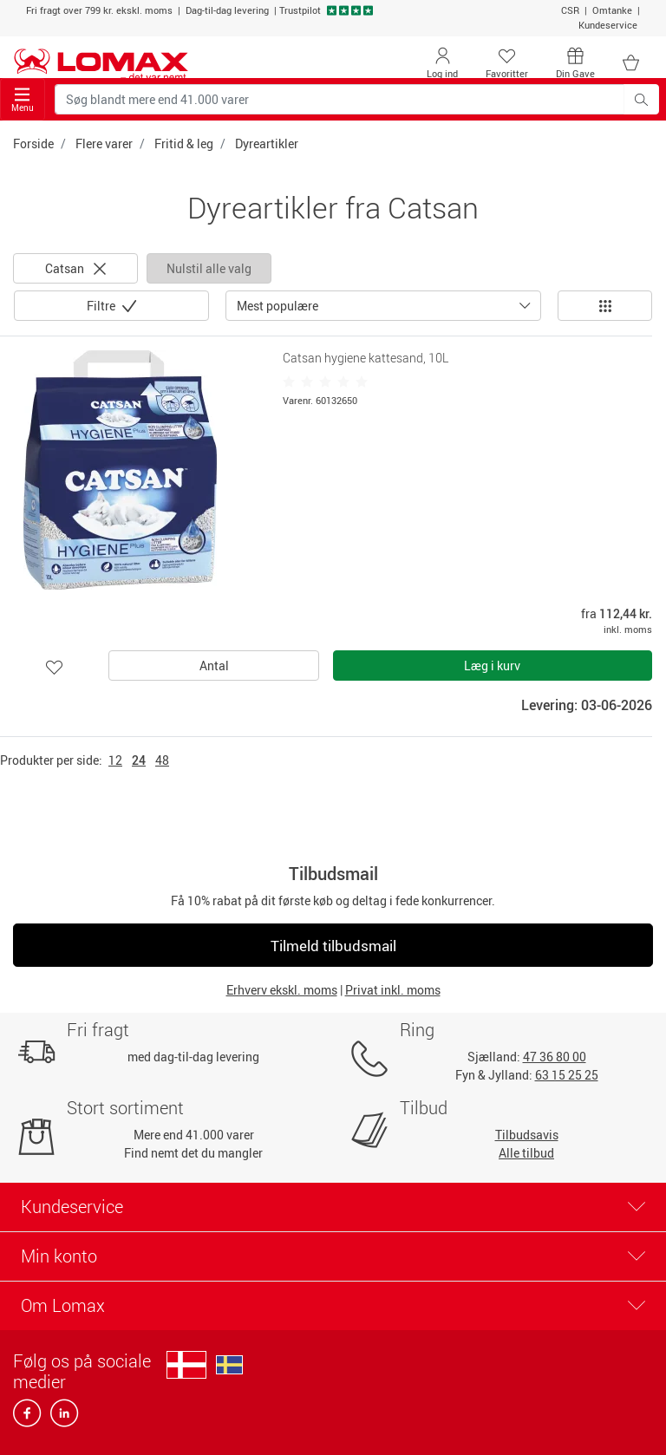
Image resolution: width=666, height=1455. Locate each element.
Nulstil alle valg (208, 268)
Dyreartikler (266, 143)
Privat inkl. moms (393, 990)
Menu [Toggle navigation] (22, 100)
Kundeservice (607, 24)
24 (139, 760)
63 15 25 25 (566, 1075)
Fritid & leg (183, 143)
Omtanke (612, 9)
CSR (570, 9)
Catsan (75, 268)
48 (162, 760)
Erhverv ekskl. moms (281, 990)
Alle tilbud (526, 1153)
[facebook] (28, 1418)
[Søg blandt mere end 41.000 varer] (339, 99)
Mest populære (277, 305)
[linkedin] (60, 1418)
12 (115, 760)
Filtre (102, 305)
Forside (33, 143)
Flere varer (104, 143)
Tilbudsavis (526, 1134)
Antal (214, 665)
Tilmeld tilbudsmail (333, 946)
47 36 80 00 (554, 1056)
